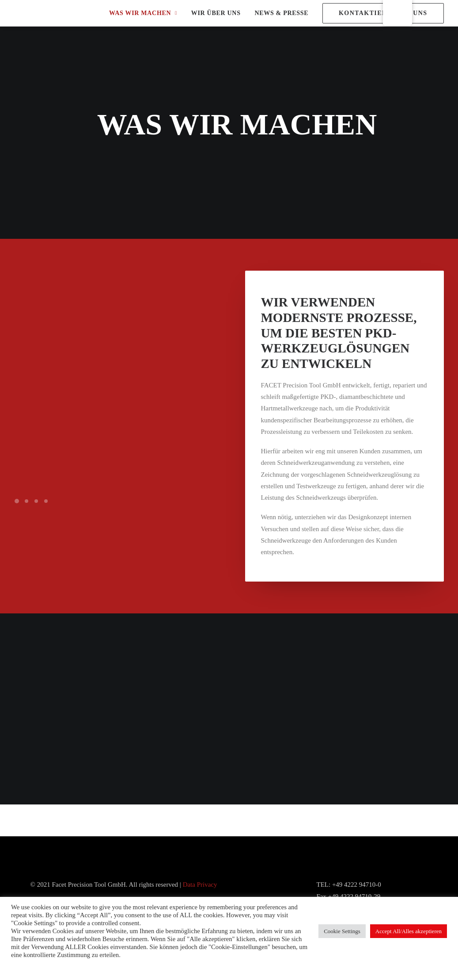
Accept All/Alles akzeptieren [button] (408, 931)
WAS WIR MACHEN (143, 13)
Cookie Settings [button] (342, 931)
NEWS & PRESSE (281, 13)
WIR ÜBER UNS (216, 13)
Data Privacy (200, 884)
